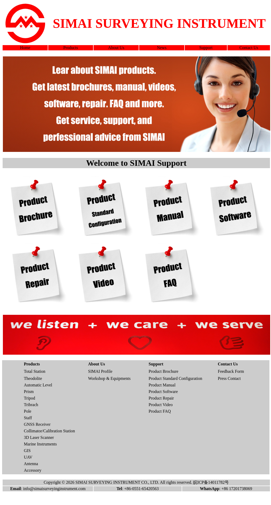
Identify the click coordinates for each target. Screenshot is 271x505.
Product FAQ (160, 411)
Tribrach (31, 404)
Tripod (29, 398)
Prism (29, 391)
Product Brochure (163, 371)
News (161, 47)
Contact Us (248, 47)
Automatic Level (38, 385)
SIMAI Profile (100, 371)
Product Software (163, 391)
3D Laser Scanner (39, 437)
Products (70, 47)
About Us (116, 47)
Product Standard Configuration (175, 378)
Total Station (34, 371)
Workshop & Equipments (109, 378)
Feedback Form (231, 371)
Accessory (32, 470)
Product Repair (161, 398)
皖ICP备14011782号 (211, 482)
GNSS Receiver (37, 424)
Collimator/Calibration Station (49, 431)
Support (206, 47)
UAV (28, 457)
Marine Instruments (40, 444)
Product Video (161, 404)
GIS (27, 450)
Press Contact (229, 378)
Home (25, 47)
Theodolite (33, 378)
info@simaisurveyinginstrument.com (54, 488)
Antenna (31, 463)
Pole (27, 411)
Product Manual (162, 385)
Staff (28, 418)
